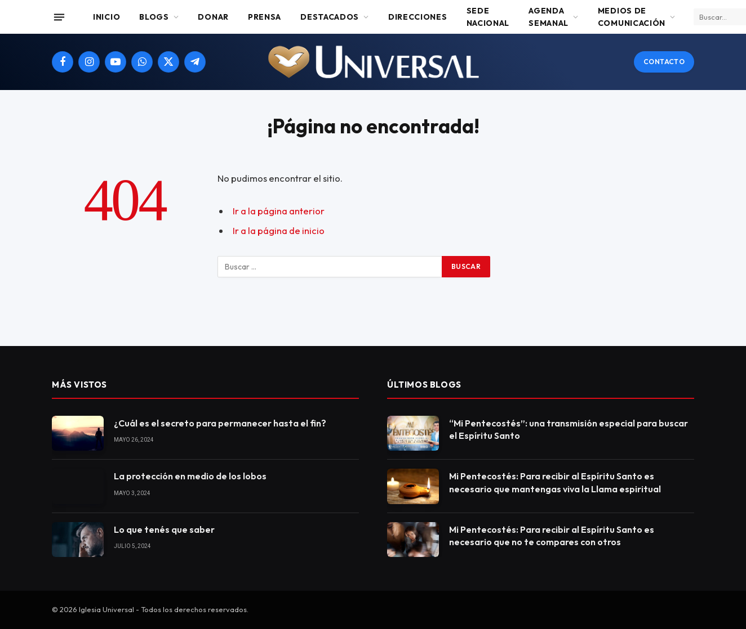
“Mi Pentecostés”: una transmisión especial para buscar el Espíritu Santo (568, 429)
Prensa (264, 17)
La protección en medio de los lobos (190, 476)
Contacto (664, 61)
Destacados (329, 17)
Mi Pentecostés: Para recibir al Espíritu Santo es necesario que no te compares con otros (551, 536)
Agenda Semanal (549, 17)
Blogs (154, 17)
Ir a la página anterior (279, 211)
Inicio (106, 17)
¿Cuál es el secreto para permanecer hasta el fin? (220, 423)
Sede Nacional (488, 17)
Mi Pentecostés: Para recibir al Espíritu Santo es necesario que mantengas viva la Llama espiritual (555, 482)
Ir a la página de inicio (279, 230)
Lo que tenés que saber (164, 529)
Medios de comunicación (631, 17)
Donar (213, 17)
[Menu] (59, 17)
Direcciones (417, 17)
